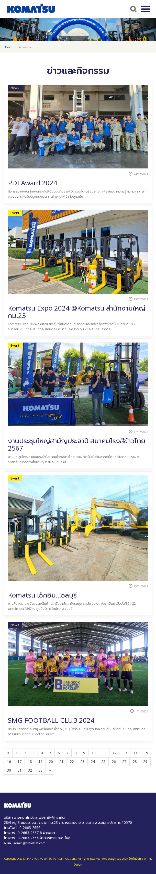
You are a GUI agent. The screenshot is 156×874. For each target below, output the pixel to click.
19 (40, 761)
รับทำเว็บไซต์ (136, 858)
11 (104, 752)
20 (51, 761)
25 (103, 761)
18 (30, 761)
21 (61, 761)
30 (9, 770)
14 (135, 752)
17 (19, 761)
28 (135, 761)
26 (114, 761)
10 (94, 752)
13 (125, 752)
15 (146, 752)
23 (82, 761)
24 (93, 761)
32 (30, 770)
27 (124, 761)
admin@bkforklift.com (29, 843)
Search (132, 9)
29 (145, 761)
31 (19, 770)
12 (115, 752)
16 (9, 761)
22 (72, 761)
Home (7, 47)
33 (40, 770)
